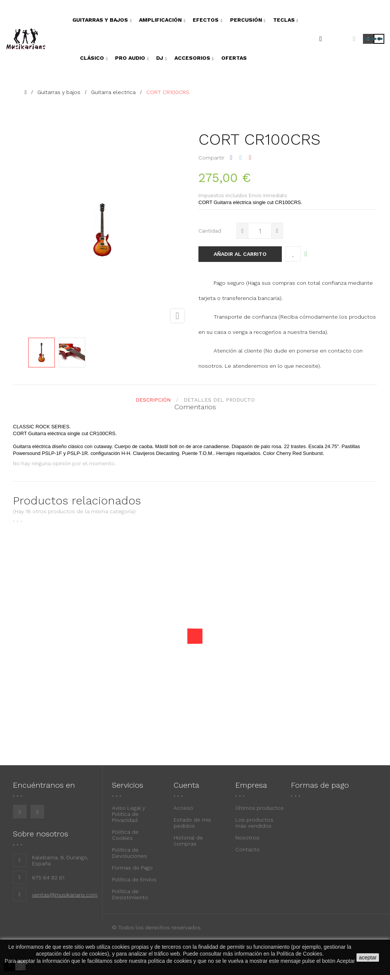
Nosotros (247, 838)
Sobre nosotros (40, 833)
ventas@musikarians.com (65, 895)
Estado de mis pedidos (192, 823)
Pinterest (250, 157)
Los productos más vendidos (254, 823)
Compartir (231, 157)
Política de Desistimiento (130, 894)
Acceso (183, 808)
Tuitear (241, 157)
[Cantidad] (259, 230)
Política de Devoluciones (129, 853)
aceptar (368, 957)
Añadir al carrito (240, 254)
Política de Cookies (125, 835)
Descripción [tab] (153, 400)
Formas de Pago (132, 868)
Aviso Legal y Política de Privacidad (128, 814)
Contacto (247, 849)
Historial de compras (188, 841)
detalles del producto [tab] (219, 400)
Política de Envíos (134, 879)
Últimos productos (259, 808)
